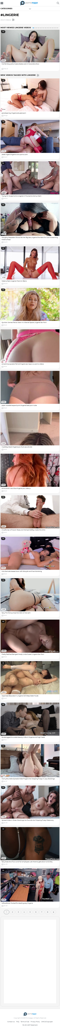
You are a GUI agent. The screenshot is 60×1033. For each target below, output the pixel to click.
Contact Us (11, 1021)
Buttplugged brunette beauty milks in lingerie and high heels (23, 737)
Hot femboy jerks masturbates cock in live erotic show (20, 64)
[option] (30, 50)
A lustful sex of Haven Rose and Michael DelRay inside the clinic (23, 530)
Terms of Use (25, 1021)
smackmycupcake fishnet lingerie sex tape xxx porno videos (23, 364)
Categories (6, 8)
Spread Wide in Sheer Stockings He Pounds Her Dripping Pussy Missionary (28, 820)
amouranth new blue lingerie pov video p (16, 488)
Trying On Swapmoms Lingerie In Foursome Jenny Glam (21, 196)
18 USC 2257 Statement (30, 1025)
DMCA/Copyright (47, 1021)
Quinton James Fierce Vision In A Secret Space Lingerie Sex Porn (24, 322)
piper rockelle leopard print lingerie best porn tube (19, 405)
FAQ (17, 1021)
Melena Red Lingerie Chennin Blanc (14, 281)
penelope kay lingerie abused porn (14, 113)
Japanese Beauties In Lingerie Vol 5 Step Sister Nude (20, 696)
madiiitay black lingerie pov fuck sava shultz (17, 447)
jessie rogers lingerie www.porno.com (15, 154)
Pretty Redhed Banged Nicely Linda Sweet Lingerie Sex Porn (23, 654)
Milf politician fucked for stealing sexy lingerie (17, 903)
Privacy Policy (35, 1021)
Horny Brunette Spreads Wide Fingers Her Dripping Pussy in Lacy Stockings (28, 779)
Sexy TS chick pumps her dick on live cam (16, 613)
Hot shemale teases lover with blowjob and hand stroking (22, 571)
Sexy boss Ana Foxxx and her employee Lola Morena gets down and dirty (27, 862)
